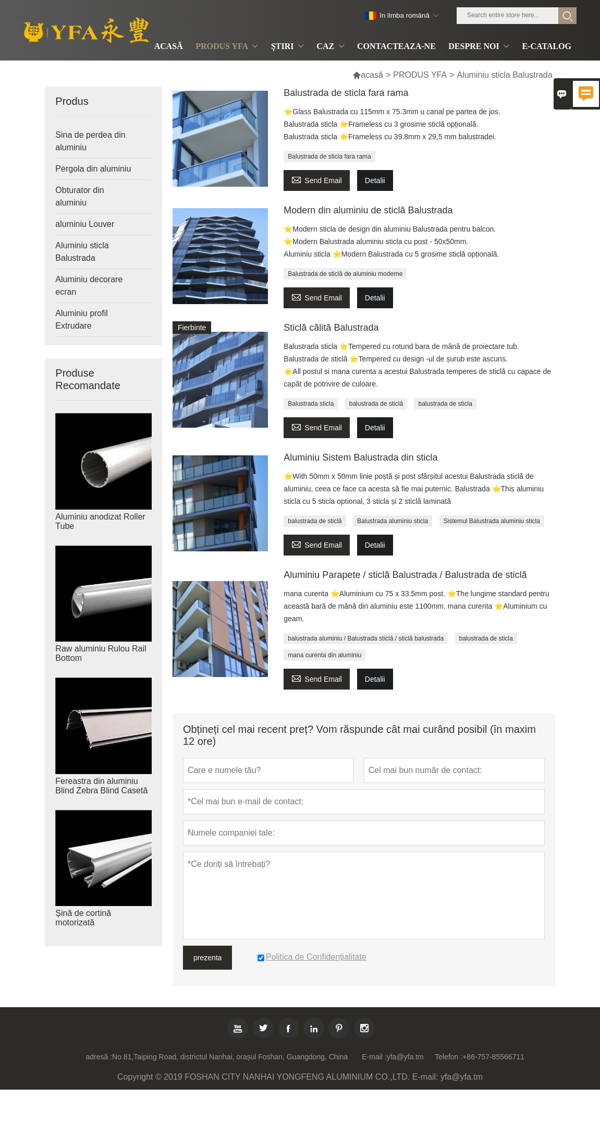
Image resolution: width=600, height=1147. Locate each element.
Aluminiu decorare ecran (89, 285)
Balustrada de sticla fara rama (346, 93)
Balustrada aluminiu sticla (392, 521)
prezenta (207, 957)
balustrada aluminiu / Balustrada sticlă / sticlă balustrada (366, 638)
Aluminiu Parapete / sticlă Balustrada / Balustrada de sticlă (405, 575)
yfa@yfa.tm (405, 1057)
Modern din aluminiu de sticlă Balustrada (368, 210)
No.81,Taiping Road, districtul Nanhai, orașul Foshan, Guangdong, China (230, 1057)
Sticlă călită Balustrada (331, 327)
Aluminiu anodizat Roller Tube (100, 521)
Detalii (375, 180)
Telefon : (448, 1057)
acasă (367, 75)
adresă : (98, 1057)
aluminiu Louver (84, 224)
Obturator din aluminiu (79, 196)
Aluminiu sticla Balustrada (81, 251)
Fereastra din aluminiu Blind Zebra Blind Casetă (101, 786)
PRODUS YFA (420, 74)
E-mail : (374, 1057)
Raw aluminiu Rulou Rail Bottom (100, 653)
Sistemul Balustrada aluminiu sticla (492, 521)
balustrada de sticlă (376, 403)
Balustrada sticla (311, 403)
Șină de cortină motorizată (83, 918)
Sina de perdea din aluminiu (90, 141)
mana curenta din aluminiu (324, 655)
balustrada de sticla (445, 403)
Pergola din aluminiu (93, 168)
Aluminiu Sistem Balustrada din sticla (360, 457)
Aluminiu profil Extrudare (81, 319)
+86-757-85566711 (493, 1057)
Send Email (316, 179)
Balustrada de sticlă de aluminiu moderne (345, 273)
